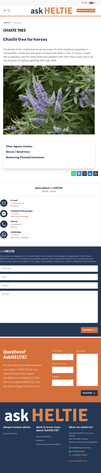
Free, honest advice (86, 10)
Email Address (59, 363)
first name (57, 351)
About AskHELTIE (43, 437)
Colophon (40, 440)
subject (55, 376)
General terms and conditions (48, 444)
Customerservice (10, 433)
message (81, 351)
